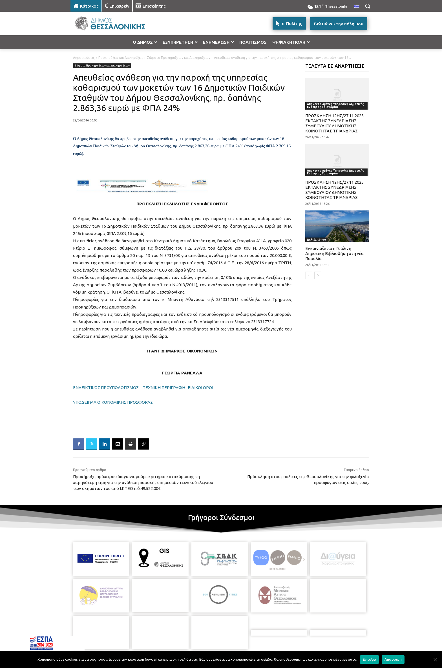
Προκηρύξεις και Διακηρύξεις (120, 57)
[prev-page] (308, 275)
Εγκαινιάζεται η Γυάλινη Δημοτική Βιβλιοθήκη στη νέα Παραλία (334, 253)
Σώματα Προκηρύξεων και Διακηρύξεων (178, 57)
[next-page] (317, 275)
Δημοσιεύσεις (84, 57)
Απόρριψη (393, 659)
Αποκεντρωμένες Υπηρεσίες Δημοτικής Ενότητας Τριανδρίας (335, 105)
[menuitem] (357, 7)
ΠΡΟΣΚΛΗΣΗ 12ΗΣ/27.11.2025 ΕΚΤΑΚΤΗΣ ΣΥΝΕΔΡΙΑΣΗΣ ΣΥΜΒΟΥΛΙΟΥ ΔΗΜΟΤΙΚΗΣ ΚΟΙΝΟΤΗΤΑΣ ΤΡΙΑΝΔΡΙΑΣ (334, 123)
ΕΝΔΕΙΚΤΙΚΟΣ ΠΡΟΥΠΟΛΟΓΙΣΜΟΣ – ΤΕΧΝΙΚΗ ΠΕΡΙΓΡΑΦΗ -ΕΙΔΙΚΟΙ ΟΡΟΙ (143, 387)
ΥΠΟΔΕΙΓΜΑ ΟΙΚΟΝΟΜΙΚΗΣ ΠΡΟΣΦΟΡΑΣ (113, 402)
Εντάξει (369, 659)
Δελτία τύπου (316, 239)
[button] (368, 6)
